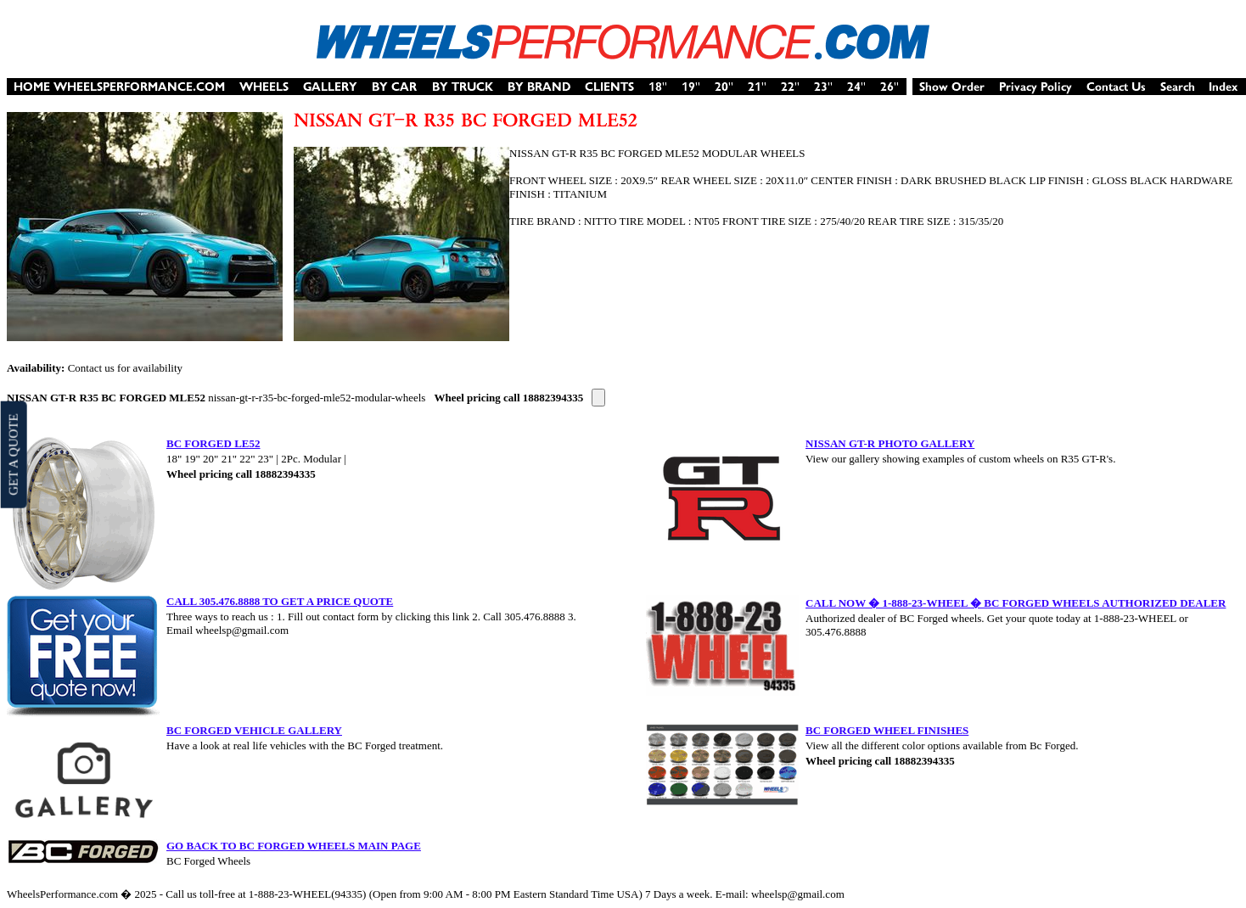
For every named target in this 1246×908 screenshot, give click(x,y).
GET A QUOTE (13, 454)
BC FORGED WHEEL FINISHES (886, 730)
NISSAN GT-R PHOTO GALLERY (889, 443)
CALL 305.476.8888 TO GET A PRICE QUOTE (279, 601)
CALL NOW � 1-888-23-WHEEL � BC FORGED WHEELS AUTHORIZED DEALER (1015, 603)
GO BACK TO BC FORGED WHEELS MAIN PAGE (293, 845)
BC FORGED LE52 (213, 443)
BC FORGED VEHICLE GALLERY (254, 730)
